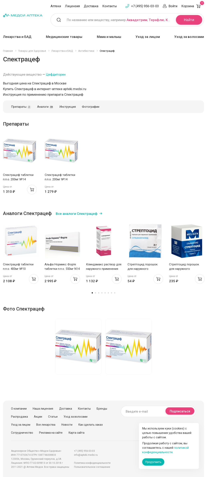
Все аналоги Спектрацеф (76, 214)
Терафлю (156, 20)
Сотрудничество (22, 432)
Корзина (192, 6)
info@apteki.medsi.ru (86, 455)
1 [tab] (92, 292)
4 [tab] (101, 292)
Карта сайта (76, 432)
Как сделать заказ (90, 424)
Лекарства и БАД (17, 37)
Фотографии (90, 107)
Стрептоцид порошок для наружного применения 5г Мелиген (185, 269)
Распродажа (19, 416)
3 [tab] (98, 292)
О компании (19, 408)
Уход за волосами (189, 37)
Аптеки (56, 6)
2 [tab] (95, 292)
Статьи (53, 416)
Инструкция (67, 107)
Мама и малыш (109, 37)
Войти (172, 6)
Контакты (109, 6)
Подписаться (180, 411)
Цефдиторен (56, 74)
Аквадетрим (137, 20)
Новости (66, 424)
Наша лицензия (43, 408)
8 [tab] (114, 292)
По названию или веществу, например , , (119, 20)
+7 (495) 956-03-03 (145, 6)
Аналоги (45, 107)
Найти (189, 20)
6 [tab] (108, 292)
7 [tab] (111, 292)
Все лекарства (45, 424)
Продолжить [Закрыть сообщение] (153, 462)
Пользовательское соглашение (92, 467)
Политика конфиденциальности (92, 463)
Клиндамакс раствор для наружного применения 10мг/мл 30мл (103, 269)
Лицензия (72, 6)
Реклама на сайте (51, 432)
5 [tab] (105, 292)
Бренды (102, 408)
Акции (38, 416)
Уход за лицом (148, 37)
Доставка (91, 6)
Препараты (21, 107)
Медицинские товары (64, 37)
